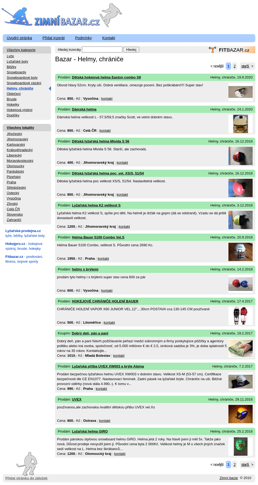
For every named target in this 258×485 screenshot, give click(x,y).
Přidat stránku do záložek (26, 466)
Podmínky (83, 38)
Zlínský (12, 204)
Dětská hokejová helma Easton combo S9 (106, 77)
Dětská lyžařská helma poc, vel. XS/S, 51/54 (108, 173)
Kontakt (108, 38)
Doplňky (13, 115)
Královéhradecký (20, 150)
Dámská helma (84, 109)
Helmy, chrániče (20, 88)
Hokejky (13, 104)
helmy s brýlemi (85, 269)
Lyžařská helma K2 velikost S (96, 205)
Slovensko (15, 214)
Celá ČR (13, 209)
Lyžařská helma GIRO (90, 431)
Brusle (12, 99)
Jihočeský (14, 134)
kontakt (107, 99)
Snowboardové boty (22, 78)
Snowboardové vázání (24, 83)
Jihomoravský (17, 139)
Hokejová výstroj (19, 110)
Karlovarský (16, 144)
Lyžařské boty (17, 61)
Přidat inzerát (53, 38)
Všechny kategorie (21, 50)
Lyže (10, 56)
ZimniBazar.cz (51, 16)
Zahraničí (14, 220)
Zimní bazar (229, 478)
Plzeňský (14, 177)
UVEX (76, 399)
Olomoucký (15, 166)
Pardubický (15, 171)
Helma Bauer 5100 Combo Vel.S (98, 237)
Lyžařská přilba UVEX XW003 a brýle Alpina (108, 366)
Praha (11, 182)
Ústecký (13, 193)
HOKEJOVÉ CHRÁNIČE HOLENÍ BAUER (105, 301)
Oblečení (14, 94)
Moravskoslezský (20, 161)
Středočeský (16, 188)
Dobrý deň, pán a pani (90, 333)
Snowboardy (16, 72)
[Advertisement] (26, 348)
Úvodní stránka (19, 38)
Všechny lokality (20, 128)
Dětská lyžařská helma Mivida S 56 (100, 141)
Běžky (11, 67)
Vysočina (14, 198)
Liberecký (14, 155)
